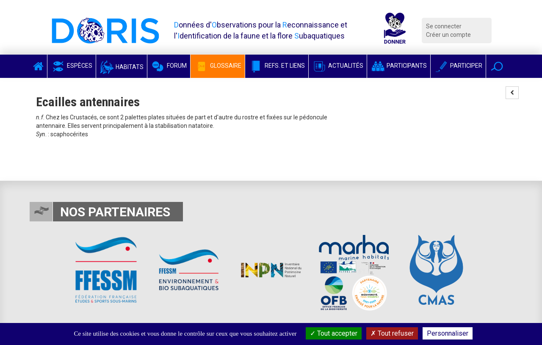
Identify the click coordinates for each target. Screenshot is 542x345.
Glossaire (217, 65)
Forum (169, 65)
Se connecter (444, 26)
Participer (458, 65)
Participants (399, 65)
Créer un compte (448, 34)
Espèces (71, 65)
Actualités (337, 65)
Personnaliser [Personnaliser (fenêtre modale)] (447, 333)
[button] (497, 66)
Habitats (122, 66)
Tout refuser (392, 333)
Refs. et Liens (277, 65)
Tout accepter (333, 333)
